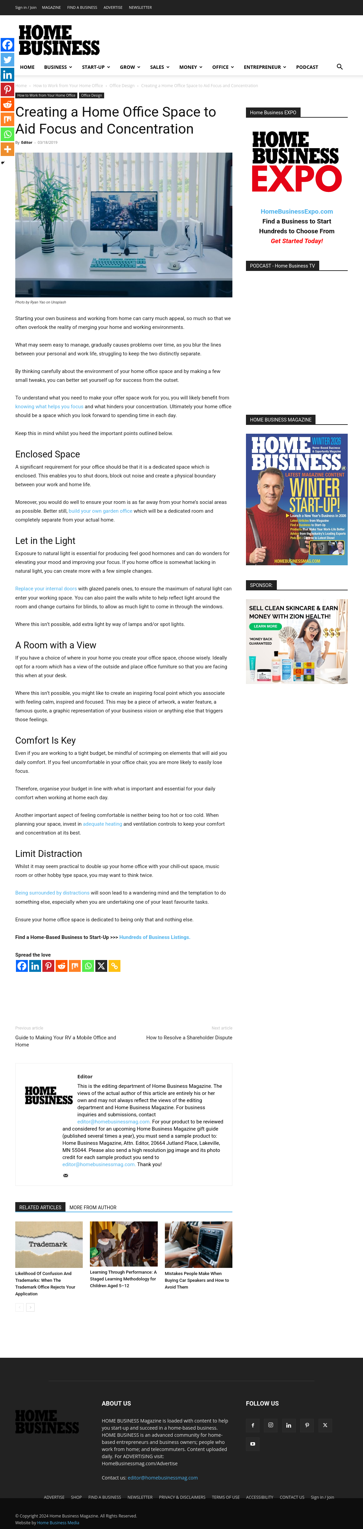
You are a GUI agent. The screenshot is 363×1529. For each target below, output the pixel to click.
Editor (26, 142)
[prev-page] (19, 1307)
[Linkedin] (35, 966)
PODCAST (307, 67)
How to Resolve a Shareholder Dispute (189, 1038)
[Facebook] (22, 966)
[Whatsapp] (88, 966)
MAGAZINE (51, 7)
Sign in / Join (26, 7)
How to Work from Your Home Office (68, 86)
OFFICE (223, 67)
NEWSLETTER (140, 7)
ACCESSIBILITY (259, 1497)
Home (21, 86)
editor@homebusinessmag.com (163, 1477)
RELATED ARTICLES (40, 1207)
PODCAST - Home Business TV (282, 266)
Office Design (122, 86)
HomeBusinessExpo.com (297, 211)
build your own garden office (101, 511)
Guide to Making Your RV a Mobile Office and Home (65, 1041)
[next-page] (30, 1307)
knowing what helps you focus (49, 407)
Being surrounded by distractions (52, 893)
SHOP (76, 1497)
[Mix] (75, 966)
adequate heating (102, 824)
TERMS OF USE (226, 1497)
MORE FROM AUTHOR (93, 1207)
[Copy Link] (114, 966)
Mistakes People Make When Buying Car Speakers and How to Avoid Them (197, 1280)
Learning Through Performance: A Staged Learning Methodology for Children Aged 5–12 (123, 1279)
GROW (130, 67)
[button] (339, 67)
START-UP (96, 67)
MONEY (191, 67)
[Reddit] (62, 966)
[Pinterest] (48, 966)
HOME (27, 67)
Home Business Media (58, 1523)
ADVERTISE (112, 7)
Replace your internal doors (46, 589)
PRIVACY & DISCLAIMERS (182, 1497)
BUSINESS (58, 67)
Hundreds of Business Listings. (155, 937)
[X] (101, 966)
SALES (160, 67)
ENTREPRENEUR (265, 67)
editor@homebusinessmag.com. (114, 1122)
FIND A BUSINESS (82, 7)
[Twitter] (7, 59)
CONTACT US (292, 1497)
